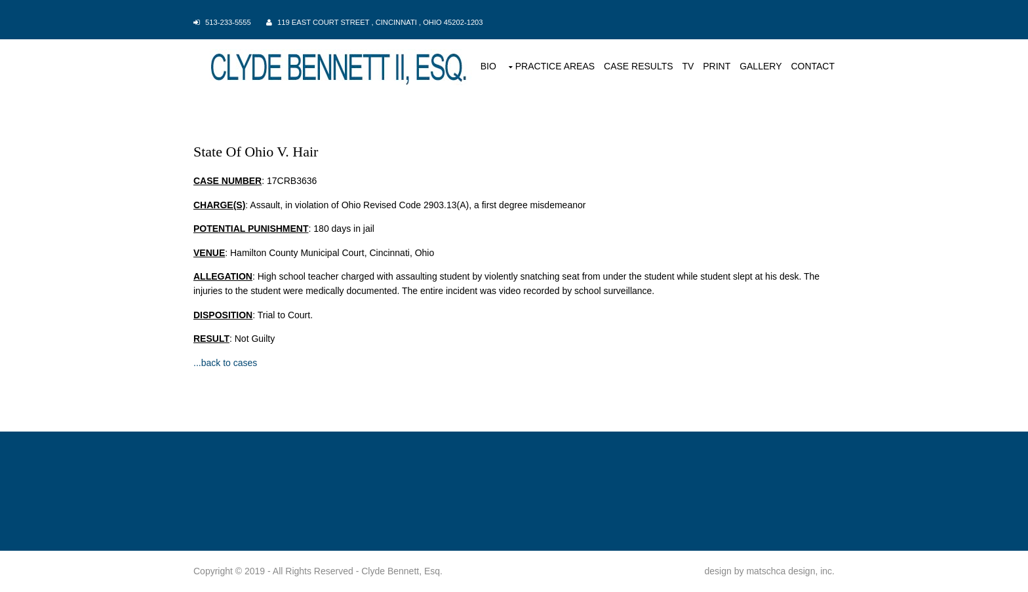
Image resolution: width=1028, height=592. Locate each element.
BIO (488, 66)
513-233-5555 (228, 22)
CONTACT (813, 66)
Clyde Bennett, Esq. (402, 571)
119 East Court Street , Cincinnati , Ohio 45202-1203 (380, 22)
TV (688, 66)
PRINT (716, 66)
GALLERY (760, 66)
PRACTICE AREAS (555, 66)
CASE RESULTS (638, 66)
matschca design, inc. (790, 571)
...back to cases (225, 363)
